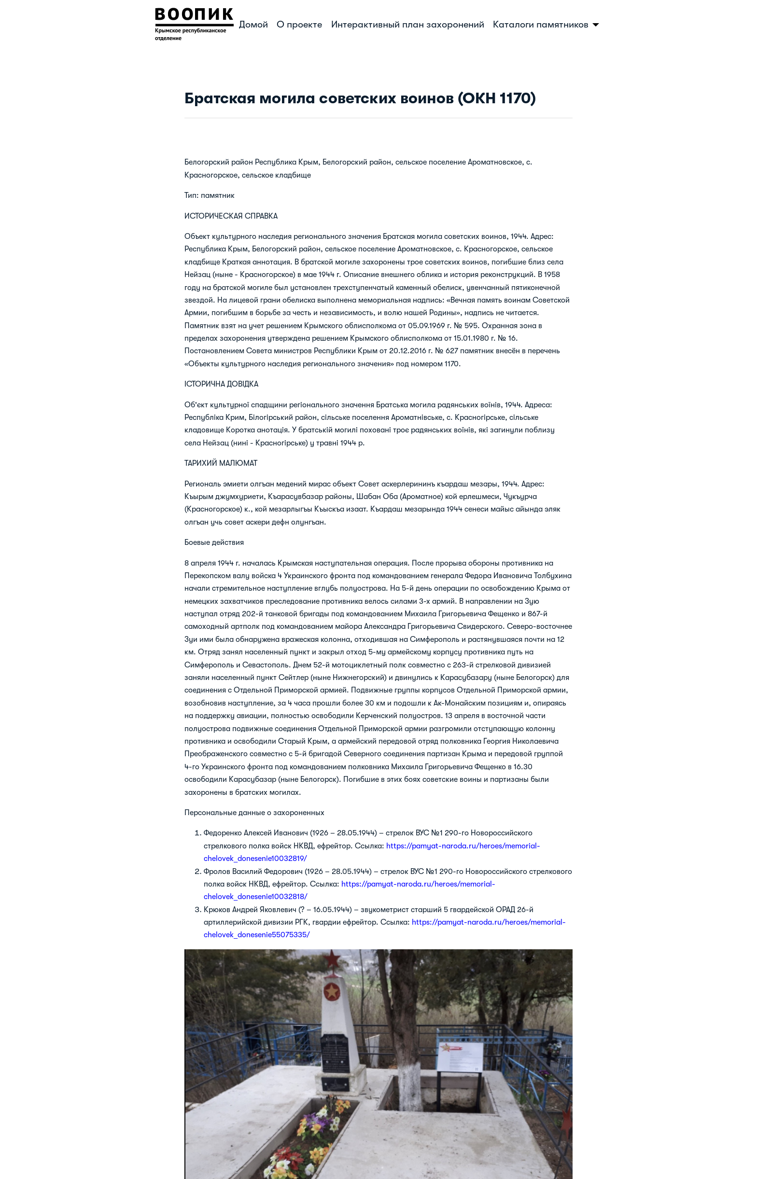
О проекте (299, 24)
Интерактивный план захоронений (407, 24)
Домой (253, 24)
